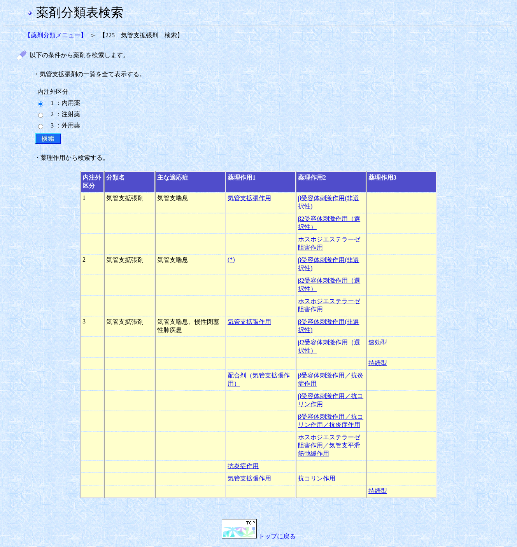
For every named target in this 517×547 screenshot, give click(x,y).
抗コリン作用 (316, 478)
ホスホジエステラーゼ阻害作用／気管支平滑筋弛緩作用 (329, 445)
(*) (231, 259)
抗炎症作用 (243, 466)
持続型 (377, 363)
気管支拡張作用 (249, 198)
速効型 (377, 342)
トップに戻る (259, 536)
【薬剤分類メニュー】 (56, 35)
